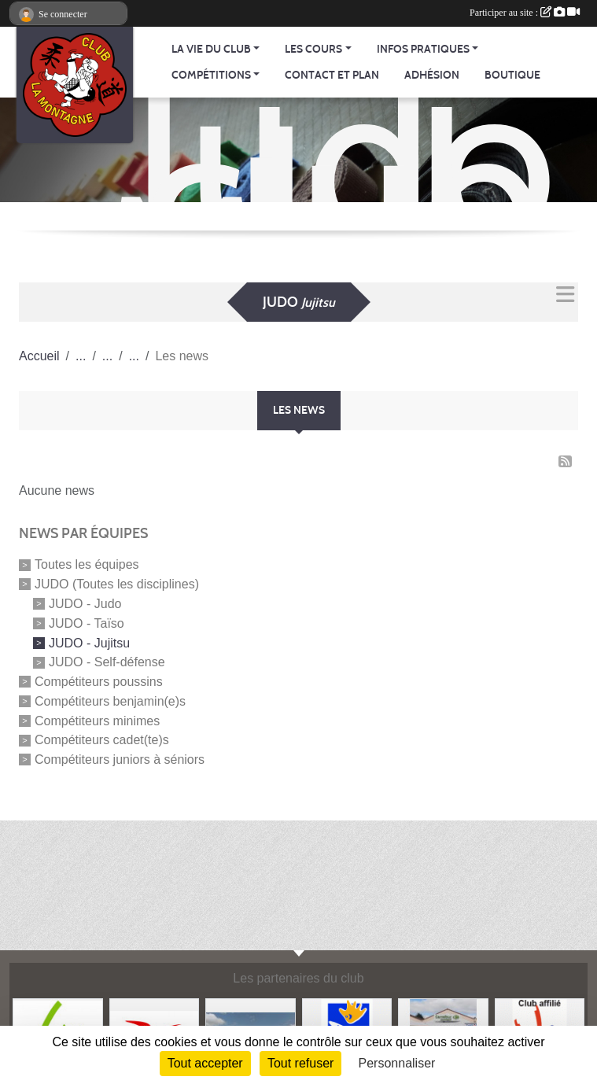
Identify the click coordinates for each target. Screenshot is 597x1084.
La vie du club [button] (211, 49)
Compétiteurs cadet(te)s (102, 740)
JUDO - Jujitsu (89, 642)
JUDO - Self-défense (107, 662)
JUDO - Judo (85, 603)
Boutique (512, 75)
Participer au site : (525, 12)
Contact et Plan (332, 75)
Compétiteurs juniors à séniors (120, 759)
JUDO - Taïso (86, 623)
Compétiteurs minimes (97, 720)
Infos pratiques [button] (423, 49)
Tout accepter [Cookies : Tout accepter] (205, 1063)
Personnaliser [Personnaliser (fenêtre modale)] (397, 1063)
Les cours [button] (313, 49)
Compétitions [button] (211, 75)
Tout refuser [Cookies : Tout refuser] (300, 1063)
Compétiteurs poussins (99, 681)
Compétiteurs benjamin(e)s (110, 701)
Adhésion (431, 75)
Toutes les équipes (87, 564)
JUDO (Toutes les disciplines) (117, 584)
